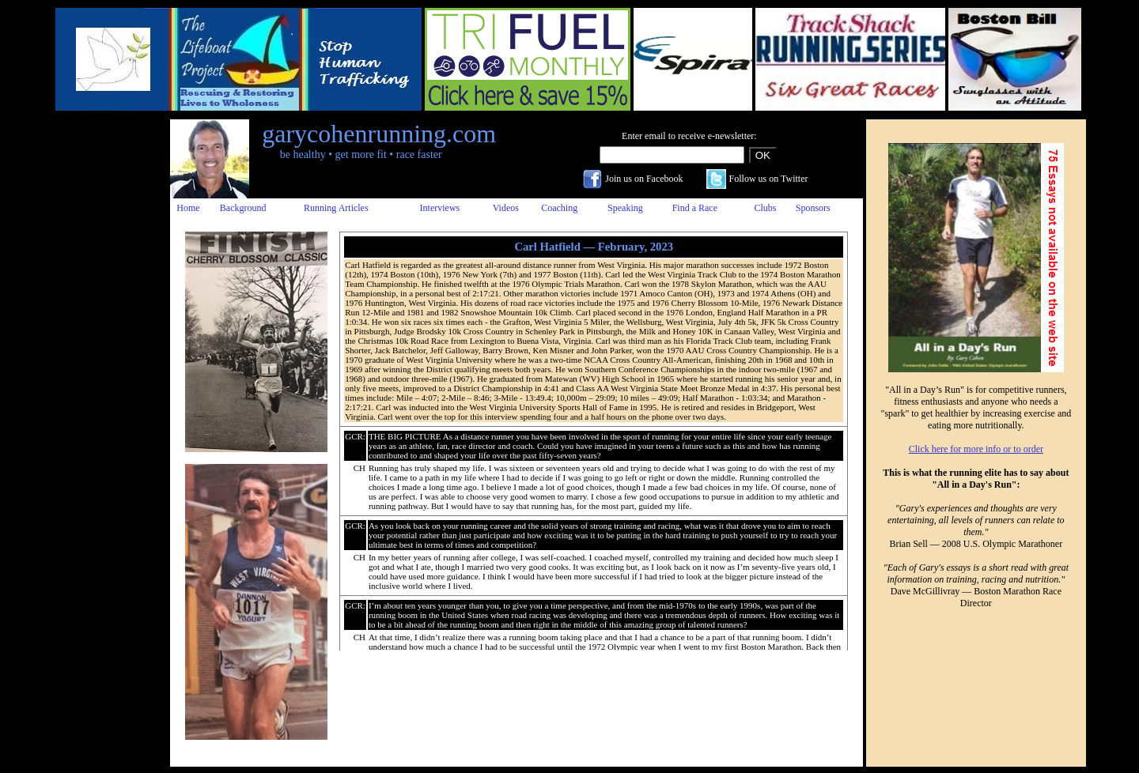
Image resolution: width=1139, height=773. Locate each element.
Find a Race (694, 207)
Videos (506, 207)
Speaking (625, 207)
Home (187, 207)
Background (243, 207)
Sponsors (813, 207)
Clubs (765, 207)
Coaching (559, 207)
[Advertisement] (105, 356)
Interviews (440, 207)
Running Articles (336, 207)
